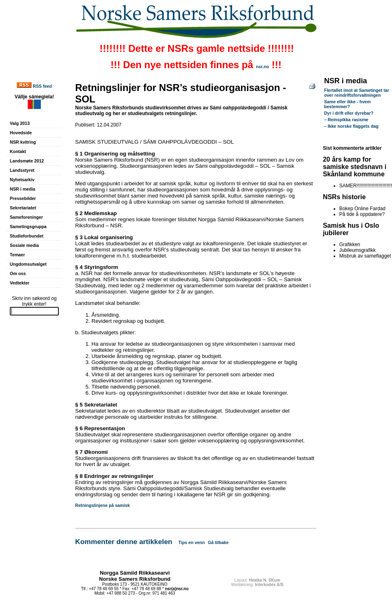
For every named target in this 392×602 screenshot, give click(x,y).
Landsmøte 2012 (27, 160)
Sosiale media (24, 245)
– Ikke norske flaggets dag (351, 126)
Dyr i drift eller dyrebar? (349, 113)
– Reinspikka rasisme (346, 119)
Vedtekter (19, 282)
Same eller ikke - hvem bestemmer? (347, 104)
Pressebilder (23, 198)
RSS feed (42, 86)
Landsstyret (22, 170)
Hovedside (21, 132)
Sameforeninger (26, 217)
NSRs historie (344, 196)
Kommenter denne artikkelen (123, 542)
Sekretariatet (23, 207)
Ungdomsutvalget (28, 264)
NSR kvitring (23, 142)
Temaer (17, 254)
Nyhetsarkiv (22, 179)
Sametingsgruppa (28, 226)
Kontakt (18, 151)
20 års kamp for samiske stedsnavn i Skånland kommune (355, 167)
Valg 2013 (20, 123)
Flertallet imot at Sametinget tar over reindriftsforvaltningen (356, 93)
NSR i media (22, 189)
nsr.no (262, 66)
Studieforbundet (26, 235)
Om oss (18, 273)
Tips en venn (191, 542)
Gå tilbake (218, 542)
